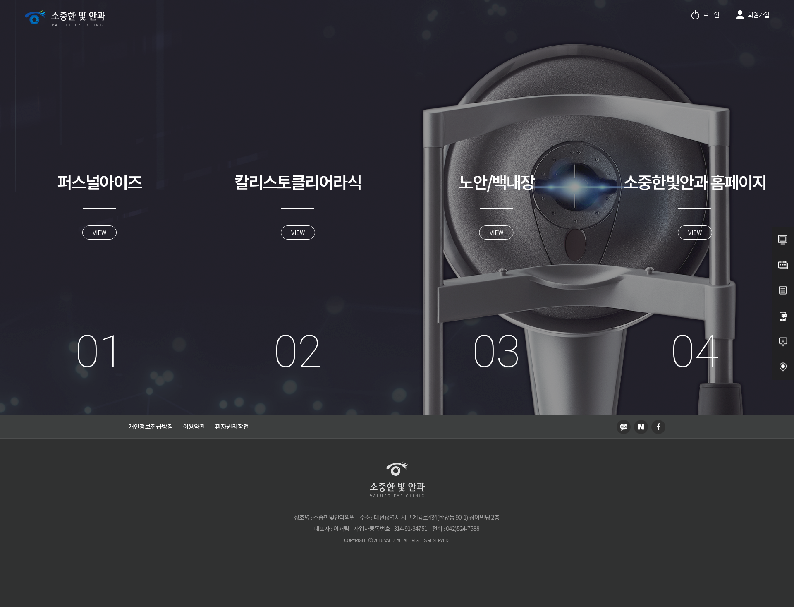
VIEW (99, 232)
